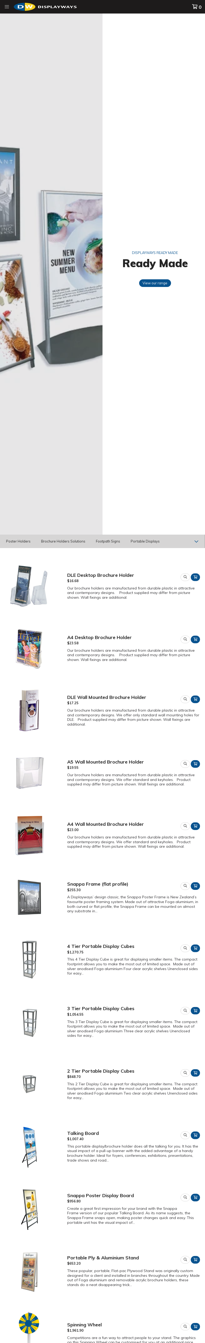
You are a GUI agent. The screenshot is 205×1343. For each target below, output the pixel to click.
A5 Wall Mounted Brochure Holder (105, 761)
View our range (155, 283)
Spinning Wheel (84, 1324)
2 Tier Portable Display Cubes (100, 1070)
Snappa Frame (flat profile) (97, 883)
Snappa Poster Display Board (100, 1195)
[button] (6, 6)
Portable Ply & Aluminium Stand (103, 1257)
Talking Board (83, 1133)
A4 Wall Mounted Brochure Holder (105, 824)
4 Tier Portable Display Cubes (100, 946)
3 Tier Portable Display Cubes (100, 1008)
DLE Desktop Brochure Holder (100, 575)
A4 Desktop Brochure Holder (99, 637)
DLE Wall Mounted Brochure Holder (106, 697)
